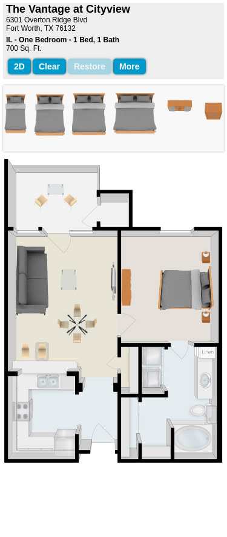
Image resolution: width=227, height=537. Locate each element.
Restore (89, 66)
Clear (49, 66)
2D (19, 66)
